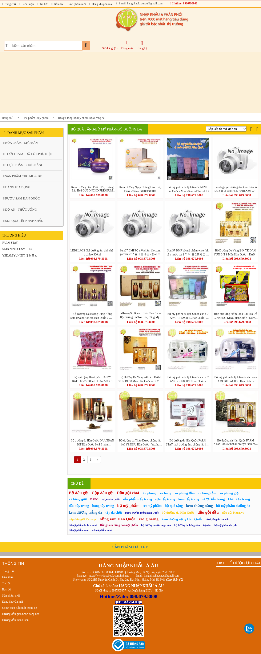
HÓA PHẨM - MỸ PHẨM (20, 142)
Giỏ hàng (107, 48)
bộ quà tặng (174, 506)
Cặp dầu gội (103, 493)
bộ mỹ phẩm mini (79, 530)
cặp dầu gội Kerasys (82, 519)
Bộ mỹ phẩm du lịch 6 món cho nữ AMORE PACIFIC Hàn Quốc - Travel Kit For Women (187, 315)
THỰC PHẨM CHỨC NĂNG (23, 165)
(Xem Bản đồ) (174, 579)
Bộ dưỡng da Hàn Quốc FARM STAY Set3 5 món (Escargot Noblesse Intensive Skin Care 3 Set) (235, 442)
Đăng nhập (127, 45)
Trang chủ (9, 4)
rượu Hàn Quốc (111, 499)
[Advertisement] (126, 82)
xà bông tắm (207, 493)
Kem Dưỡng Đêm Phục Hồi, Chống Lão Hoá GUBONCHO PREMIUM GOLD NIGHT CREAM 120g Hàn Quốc (92, 189)
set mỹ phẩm (152, 506)
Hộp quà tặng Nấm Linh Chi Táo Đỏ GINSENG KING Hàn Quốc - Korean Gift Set (235, 315)
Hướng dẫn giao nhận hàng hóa (20, 613)
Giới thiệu (26, 4)
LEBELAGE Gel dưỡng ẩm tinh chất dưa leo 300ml (93, 252)
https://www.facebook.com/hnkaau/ (109, 575)
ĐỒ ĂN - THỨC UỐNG (20, 209)
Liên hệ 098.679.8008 (93, 195)
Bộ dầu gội (78, 493)
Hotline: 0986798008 (183, 3)
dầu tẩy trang (79, 506)
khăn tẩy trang (239, 499)
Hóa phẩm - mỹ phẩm (36, 118)
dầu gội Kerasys (233, 512)
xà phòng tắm (184, 493)
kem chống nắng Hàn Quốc (182, 519)
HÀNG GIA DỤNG (16, 187)
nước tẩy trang (213, 499)
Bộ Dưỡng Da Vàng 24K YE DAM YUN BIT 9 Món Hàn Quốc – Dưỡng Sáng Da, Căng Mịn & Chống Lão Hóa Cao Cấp (236, 252)
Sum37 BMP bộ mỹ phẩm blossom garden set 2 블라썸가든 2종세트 (140, 252)
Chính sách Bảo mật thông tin (19, 607)
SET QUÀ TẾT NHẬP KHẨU (23, 220)
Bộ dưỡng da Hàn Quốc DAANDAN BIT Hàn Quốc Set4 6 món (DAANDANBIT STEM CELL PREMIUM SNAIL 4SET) (92, 442)
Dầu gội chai (128, 493)
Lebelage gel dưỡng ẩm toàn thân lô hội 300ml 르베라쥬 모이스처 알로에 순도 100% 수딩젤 (235, 189)
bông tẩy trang (103, 506)
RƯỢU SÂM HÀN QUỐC (21, 198)
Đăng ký (142, 45)
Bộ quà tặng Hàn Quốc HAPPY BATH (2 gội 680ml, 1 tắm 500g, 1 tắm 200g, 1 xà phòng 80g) (92, 379)
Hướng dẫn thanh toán (15, 620)
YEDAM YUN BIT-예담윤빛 (19, 255)
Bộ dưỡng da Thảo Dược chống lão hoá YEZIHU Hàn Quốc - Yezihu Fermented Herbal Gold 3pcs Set (140, 442)
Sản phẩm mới (76, 4)
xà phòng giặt (230, 493)
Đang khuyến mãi (101, 4)
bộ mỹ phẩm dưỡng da (233, 506)
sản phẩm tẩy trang (137, 499)
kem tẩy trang (188, 499)
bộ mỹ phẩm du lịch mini (83, 525)
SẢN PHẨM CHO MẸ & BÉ (22, 176)
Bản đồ (57, 4)
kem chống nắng (199, 506)
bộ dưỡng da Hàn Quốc (178, 512)
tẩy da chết (113, 512)
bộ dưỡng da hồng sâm (187, 525)
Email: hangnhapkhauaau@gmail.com (139, 3)
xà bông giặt (78, 499)
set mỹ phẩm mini (102, 530)
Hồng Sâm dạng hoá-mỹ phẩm (119, 525)
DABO (94, 499)
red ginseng (148, 519)
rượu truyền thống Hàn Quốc (142, 512)
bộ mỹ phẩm (128, 505)
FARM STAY (10, 242)
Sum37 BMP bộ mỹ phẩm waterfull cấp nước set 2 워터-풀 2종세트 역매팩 (187, 252)
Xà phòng (149, 493)
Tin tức (42, 4)
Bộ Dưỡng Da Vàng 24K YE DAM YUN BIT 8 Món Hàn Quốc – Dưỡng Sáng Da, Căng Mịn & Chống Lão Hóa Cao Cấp (140, 379)
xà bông (165, 493)
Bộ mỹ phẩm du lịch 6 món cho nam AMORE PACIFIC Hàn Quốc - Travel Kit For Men (235, 379)
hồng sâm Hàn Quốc (117, 519)
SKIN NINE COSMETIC (17, 249)
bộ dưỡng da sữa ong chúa (156, 525)
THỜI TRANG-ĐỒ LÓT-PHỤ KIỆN (27, 154)
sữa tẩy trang (165, 499)
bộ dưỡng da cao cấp (217, 519)
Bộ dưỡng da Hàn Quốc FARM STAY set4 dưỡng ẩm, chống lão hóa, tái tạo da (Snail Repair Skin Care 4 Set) (188, 442)
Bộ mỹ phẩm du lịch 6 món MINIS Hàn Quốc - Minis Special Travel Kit (188, 189)
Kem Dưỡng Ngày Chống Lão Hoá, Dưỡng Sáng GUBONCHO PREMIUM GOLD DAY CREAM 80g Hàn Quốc (140, 189)
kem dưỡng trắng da (85, 512)
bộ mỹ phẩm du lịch (225, 525)
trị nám (207, 525)
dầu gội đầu (208, 512)
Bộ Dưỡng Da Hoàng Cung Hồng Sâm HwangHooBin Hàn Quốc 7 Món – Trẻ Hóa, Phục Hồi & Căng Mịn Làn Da (92, 315)
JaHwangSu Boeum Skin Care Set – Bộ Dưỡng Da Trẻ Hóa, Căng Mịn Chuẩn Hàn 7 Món (140, 315)
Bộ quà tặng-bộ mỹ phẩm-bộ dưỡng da (81, 118)
